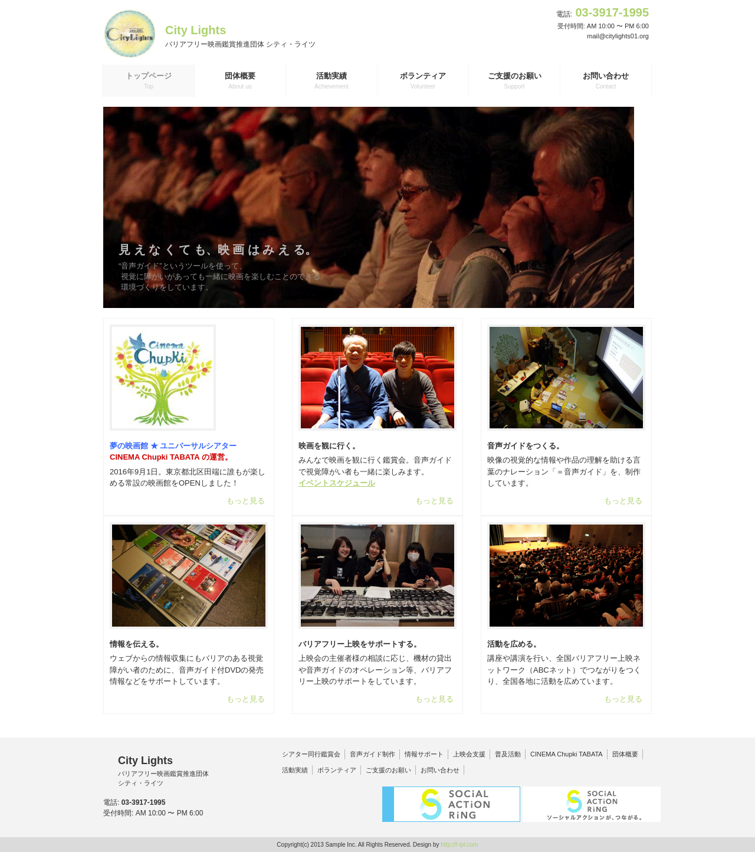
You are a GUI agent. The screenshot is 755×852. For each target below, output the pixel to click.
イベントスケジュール (336, 483)
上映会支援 (469, 754)
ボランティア (336, 770)
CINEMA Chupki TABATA (566, 754)
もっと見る (245, 500)
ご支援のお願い (388, 770)
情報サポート (424, 754)
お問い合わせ (440, 770)
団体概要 (625, 754)
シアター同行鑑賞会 (311, 754)
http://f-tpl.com (459, 844)
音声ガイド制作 (372, 754)
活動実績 (295, 770)
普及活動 (508, 754)
